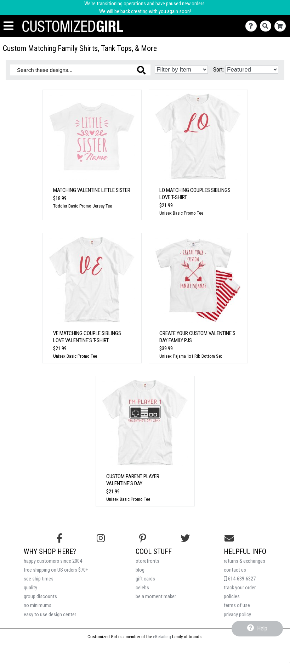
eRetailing (162, 636)
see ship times (38, 579)
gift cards (145, 579)
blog (140, 570)
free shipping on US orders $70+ (56, 570)
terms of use (237, 605)
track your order (240, 588)
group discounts (40, 597)
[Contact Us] (252, 26)
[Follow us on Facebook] (59, 538)
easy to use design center (50, 615)
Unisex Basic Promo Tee (181, 213)
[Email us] (229, 538)
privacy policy (237, 615)
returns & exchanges (244, 561)
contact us (235, 570)
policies (232, 597)
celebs (142, 588)
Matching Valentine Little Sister (91, 190)
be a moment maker (156, 597)
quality (30, 588)
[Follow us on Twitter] (185, 538)
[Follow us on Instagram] (101, 538)
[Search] (267, 26)
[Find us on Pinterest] (142, 538)
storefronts (147, 561)
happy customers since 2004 (53, 561)
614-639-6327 (240, 579)
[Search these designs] (80, 69)
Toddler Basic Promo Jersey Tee (82, 206)
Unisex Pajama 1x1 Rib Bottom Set (190, 356)
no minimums (37, 605)
